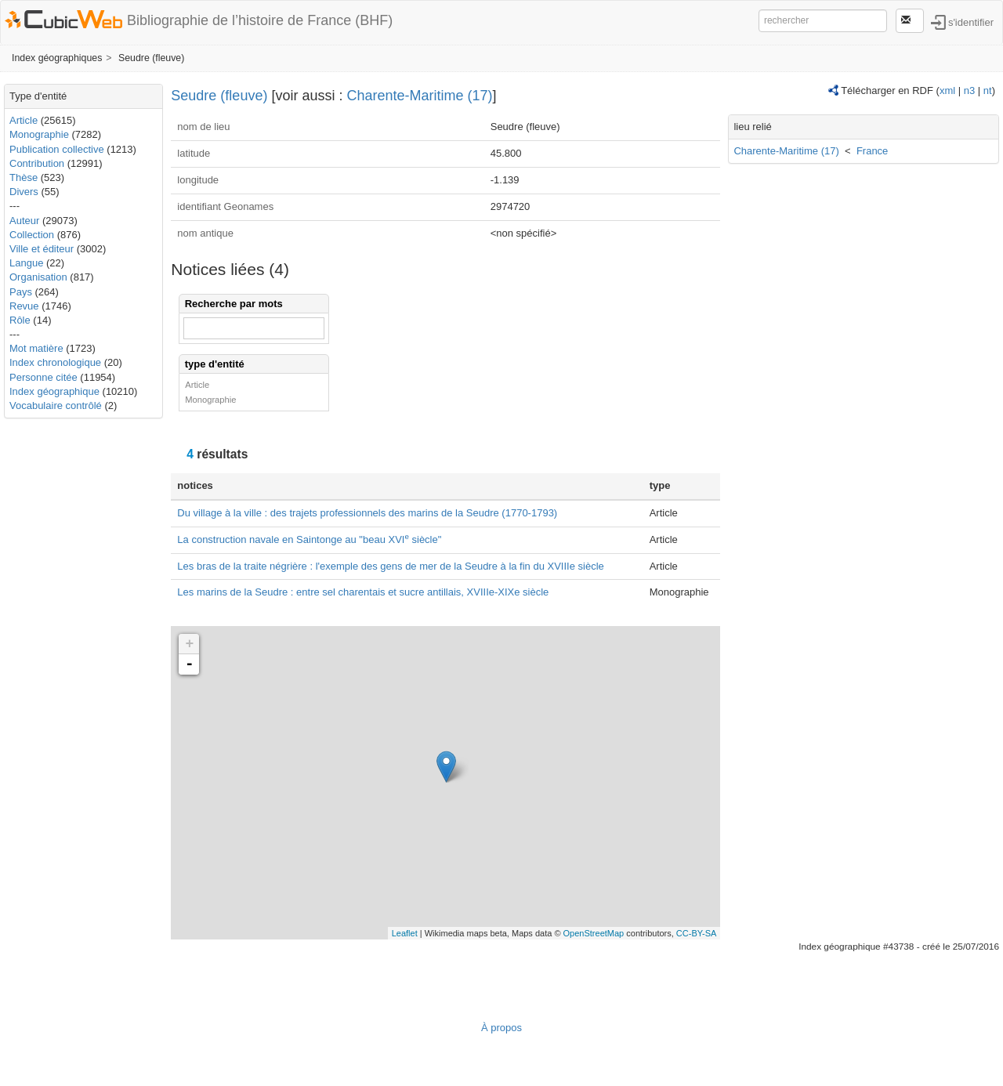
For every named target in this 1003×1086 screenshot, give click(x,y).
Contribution (36, 163)
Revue (24, 306)
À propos (501, 1028)
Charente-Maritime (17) (419, 95)
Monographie (39, 134)
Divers (23, 191)
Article (23, 120)
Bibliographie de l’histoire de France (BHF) (260, 20)
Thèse (23, 177)
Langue (26, 263)
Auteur (24, 220)
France (872, 151)
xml (947, 90)
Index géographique (54, 391)
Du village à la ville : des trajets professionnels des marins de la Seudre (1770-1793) (367, 513)
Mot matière (36, 348)
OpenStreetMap (594, 933)
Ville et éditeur (43, 249)
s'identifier (971, 21)
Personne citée (43, 377)
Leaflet (405, 933)
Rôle (20, 320)
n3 (969, 90)
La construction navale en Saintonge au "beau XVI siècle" (309, 539)
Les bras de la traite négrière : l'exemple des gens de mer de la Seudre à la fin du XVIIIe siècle (390, 566)
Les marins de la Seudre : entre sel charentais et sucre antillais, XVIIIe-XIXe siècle (363, 592)
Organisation (38, 277)
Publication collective (56, 149)
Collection (31, 235)
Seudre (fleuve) (151, 57)
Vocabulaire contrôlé (55, 405)
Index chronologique (55, 362)
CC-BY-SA (696, 933)
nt (987, 90)
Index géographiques (57, 57)
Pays (20, 292)
